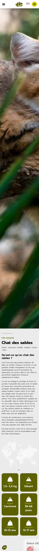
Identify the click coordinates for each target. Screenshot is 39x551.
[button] (4, 455)
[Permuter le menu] (3, 4)
